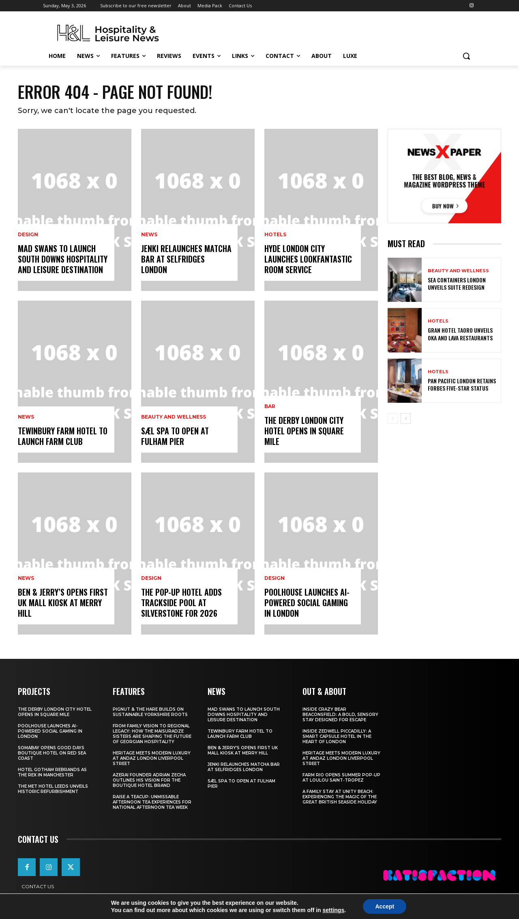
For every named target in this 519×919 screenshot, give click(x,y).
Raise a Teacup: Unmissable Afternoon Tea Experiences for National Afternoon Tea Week (152, 802)
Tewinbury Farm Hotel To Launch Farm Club (62, 436)
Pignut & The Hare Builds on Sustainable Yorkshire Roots (150, 712)
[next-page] (406, 418)
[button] (466, 56)
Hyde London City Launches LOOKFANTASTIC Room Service (308, 259)
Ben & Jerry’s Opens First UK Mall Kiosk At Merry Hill (63, 602)
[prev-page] (393, 418)
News (26, 417)
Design (28, 234)
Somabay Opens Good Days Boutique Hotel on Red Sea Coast (52, 753)
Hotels (275, 234)
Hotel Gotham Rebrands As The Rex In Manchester (52, 772)
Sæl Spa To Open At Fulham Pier (175, 436)
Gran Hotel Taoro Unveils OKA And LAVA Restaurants (460, 334)
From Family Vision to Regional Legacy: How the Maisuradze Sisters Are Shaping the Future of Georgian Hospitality (152, 733)
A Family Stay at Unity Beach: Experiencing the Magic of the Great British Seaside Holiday (339, 797)
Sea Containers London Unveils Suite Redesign (457, 283)
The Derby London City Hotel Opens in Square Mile (304, 430)
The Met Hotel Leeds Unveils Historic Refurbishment (53, 789)
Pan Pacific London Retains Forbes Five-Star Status (462, 384)
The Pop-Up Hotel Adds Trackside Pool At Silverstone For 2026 (181, 602)
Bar (269, 406)
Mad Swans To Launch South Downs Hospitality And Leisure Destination (62, 259)
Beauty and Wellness (173, 417)
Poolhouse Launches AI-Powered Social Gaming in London (307, 602)
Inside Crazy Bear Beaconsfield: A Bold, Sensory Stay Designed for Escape (340, 714)
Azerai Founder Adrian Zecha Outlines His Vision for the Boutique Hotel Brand (149, 780)
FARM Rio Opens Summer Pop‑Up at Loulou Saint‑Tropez (341, 777)
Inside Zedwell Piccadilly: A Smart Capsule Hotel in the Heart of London (336, 736)
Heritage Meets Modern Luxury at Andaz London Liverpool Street (152, 758)
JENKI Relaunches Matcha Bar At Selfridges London (186, 259)
